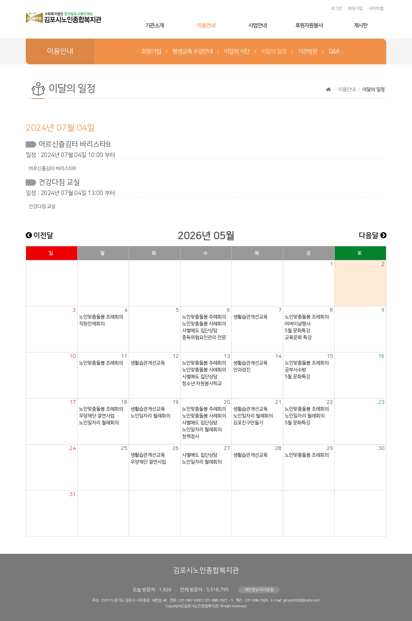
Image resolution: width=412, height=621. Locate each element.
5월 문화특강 (297, 330)
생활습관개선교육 (250, 317)
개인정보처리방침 (259, 590)
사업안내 (257, 26)
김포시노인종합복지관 (206, 570)
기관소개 (154, 26)
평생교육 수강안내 (193, 51)
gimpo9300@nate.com (301, 600)
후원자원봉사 (309, 26)
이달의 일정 (273, 51)
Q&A (334, 51)
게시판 (360, 26)
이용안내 (206, 26)
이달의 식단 (236, 51)
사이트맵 (376, 8)
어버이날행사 (297, 323)
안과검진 (241, 369)
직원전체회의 (92, 323)
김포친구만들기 (248, 422)
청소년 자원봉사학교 (202, 383)
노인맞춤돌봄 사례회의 (204, 323)
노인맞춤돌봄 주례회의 (204, 317)
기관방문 (307, 51)
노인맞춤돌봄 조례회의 (101, 317)
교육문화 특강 (298, 337)
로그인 (336, 8)
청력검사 (190, 436)
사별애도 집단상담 (199, 330)
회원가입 (355, 8)
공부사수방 (295, 369)
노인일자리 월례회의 (99, 422)
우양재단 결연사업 (96, 415)
